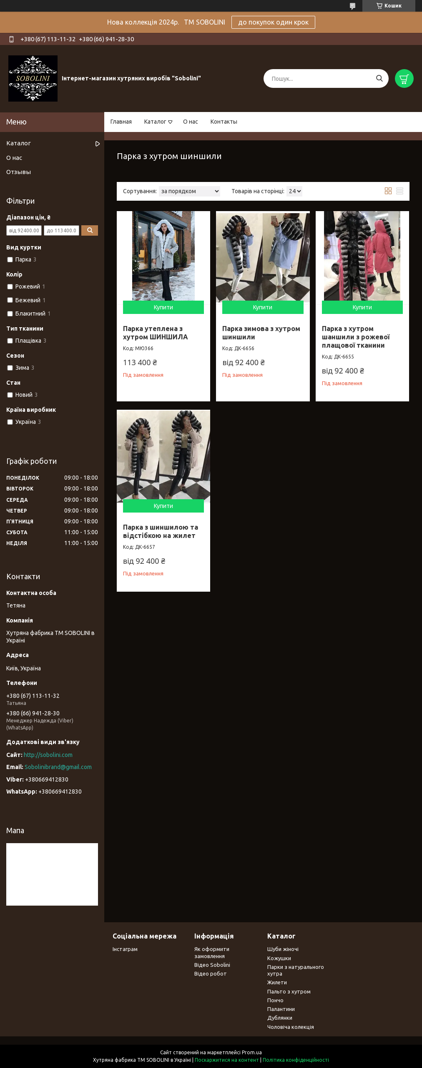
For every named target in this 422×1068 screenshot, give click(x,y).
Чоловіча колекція (290, 1027)
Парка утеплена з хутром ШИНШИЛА (155, 333)
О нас (190, 121)
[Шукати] (379, 78)
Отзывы (18, 171)
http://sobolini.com (48, 755)
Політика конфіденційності (296, 1060)
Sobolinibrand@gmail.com (58, 767)
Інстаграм (125, 949)
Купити (163, 307)
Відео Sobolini (212, 965)
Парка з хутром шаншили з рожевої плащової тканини (355, 337)
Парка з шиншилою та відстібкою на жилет (160, 531)
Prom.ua (252, 1052)
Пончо (275, 1000)
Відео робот (210, 973)
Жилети (277, 982)
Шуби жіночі (283, 949)
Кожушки (279, 958)
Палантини (281, 1009)
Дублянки (279, 1018)
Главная (121, 121)
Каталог (155, 121)
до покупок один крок (273, 22)
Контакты (224, 121)
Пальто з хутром (289, 991)
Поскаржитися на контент (227, 1060)
